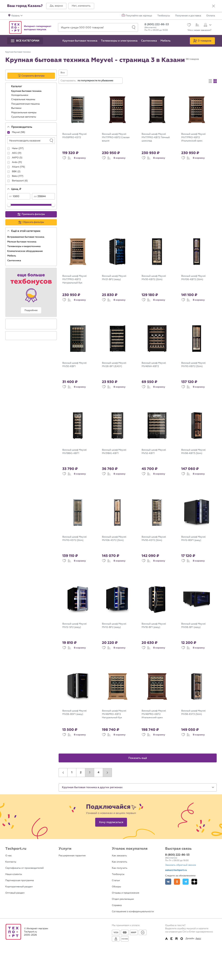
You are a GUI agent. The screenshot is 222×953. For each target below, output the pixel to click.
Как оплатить (119, 862)
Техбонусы (163, 16)
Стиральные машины (23, 99)
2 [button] (81, 772)
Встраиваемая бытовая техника (26, 236)
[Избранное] (188, 25)
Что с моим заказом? (199, 30)
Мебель (12, 255)
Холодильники (20, 95)
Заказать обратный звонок (180, 865)
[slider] (9, 205)
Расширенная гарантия (72, 855)
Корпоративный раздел (19, 886)
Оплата (210, 16)
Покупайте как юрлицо (139, 16)
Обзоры (116, 886)
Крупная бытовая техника (26, 91)
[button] (56, 6)
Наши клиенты (13, 874)
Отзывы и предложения (125, 893)
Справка (117, 905)
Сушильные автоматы (24, 117)
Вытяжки (16, 108)
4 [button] (98, 772)
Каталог (17, 86)
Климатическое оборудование (25, 251)
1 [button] (71, 772)
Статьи (116, 880)
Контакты (10, 862)
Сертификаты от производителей (24, 868)
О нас (8, 855)
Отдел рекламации (123, 899)
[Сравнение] (197, 25)
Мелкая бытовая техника (22, 241)
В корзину (80, 158)
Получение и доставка (188, 16)
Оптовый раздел (15, 893)
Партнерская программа (19, 880)
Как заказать (119, 855)
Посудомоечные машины (25, 104)
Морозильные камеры (24, 112)
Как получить (119, 868)
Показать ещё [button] (137, 758)
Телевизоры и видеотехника (24, 246)
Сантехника (14, 260)
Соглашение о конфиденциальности (133, 911)
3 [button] (89, 772)
